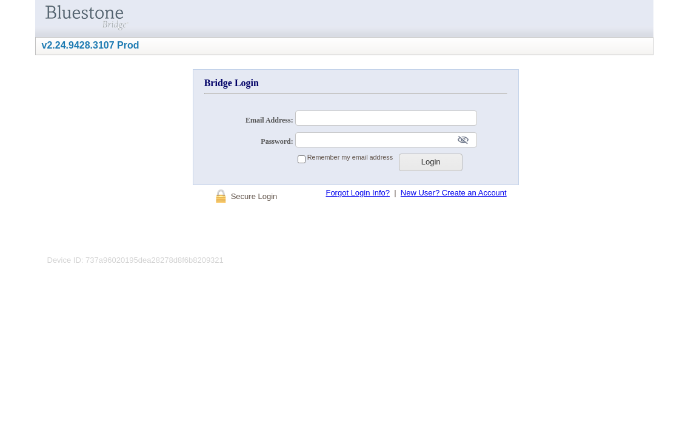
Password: (278, 141)
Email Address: (270, 120)
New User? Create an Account (454, 192)
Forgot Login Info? (358, 192)
